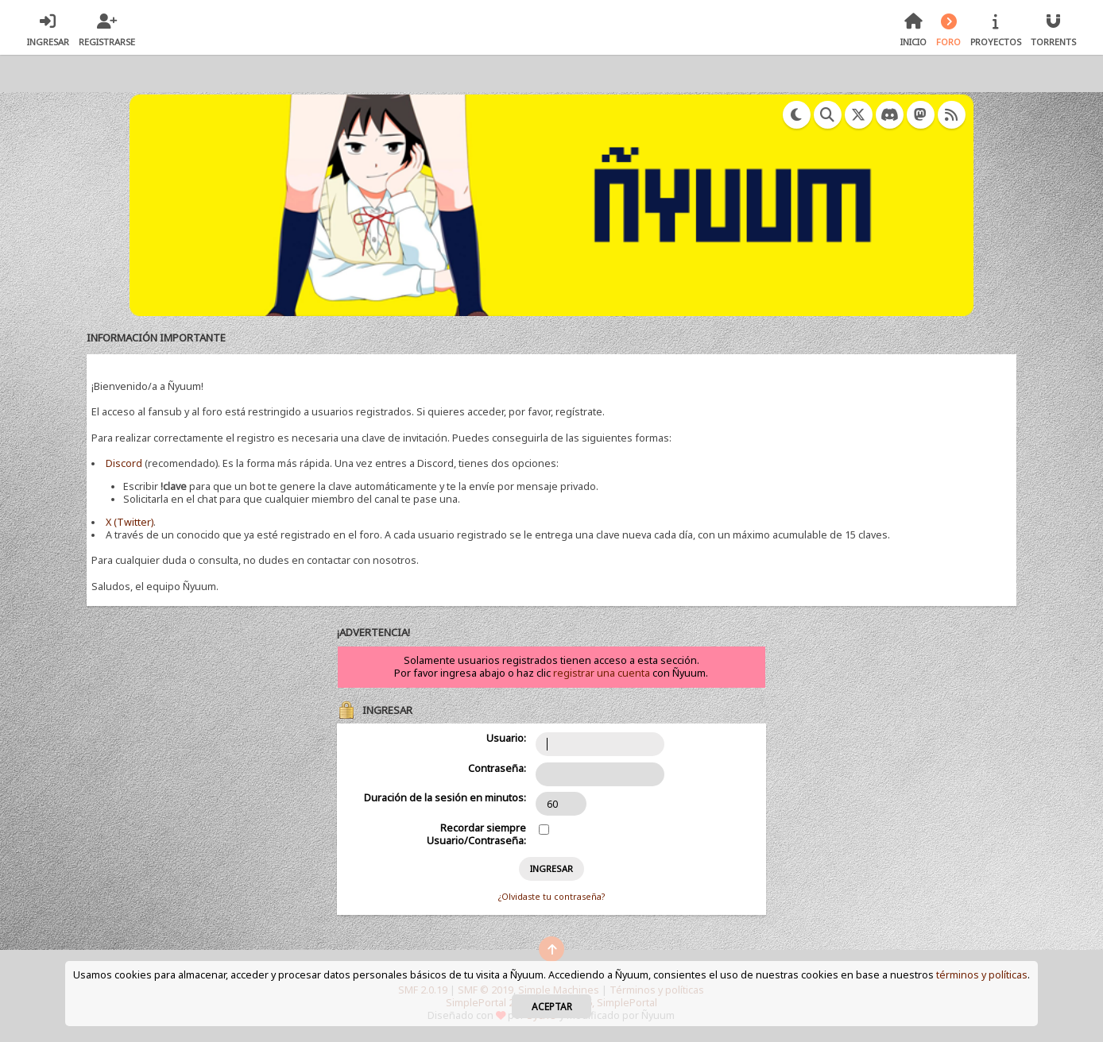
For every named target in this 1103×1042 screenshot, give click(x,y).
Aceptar (552, 1006)
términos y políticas (982, 975)
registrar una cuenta (601, 673)
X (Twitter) (129, 522)
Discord (124, 463)
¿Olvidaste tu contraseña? (551, 896)
